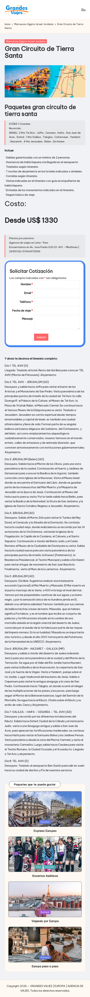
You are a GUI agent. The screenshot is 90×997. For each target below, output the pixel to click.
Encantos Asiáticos (45, 876)
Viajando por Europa (45, 921)
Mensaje (27, 318)
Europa (45, 822)
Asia (38, 867)
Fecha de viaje (22, 310)
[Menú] (83, 10)
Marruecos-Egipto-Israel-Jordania (25, 41)
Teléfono (26, 302)
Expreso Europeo (45, 831)
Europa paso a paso (45, 966)
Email (28, 293)
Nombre (27, 284)
